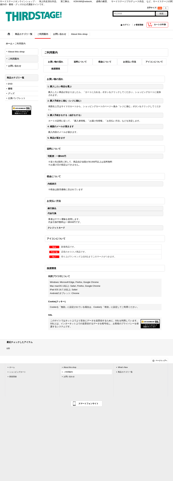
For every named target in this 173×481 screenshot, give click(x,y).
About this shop (16, 51)
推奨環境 (55, 68)
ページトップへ (161, 360)
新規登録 (139, 25)
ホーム (12, 367)
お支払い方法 (129, 62)
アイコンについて (154, 62)
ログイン (126, 25)
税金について (104, 62)
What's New (123, 367)
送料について (80, 62)
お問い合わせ (14, 66)
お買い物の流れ (55, 62)
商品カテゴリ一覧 (125, 372)
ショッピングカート (17, 372)
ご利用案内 (13, 59)
